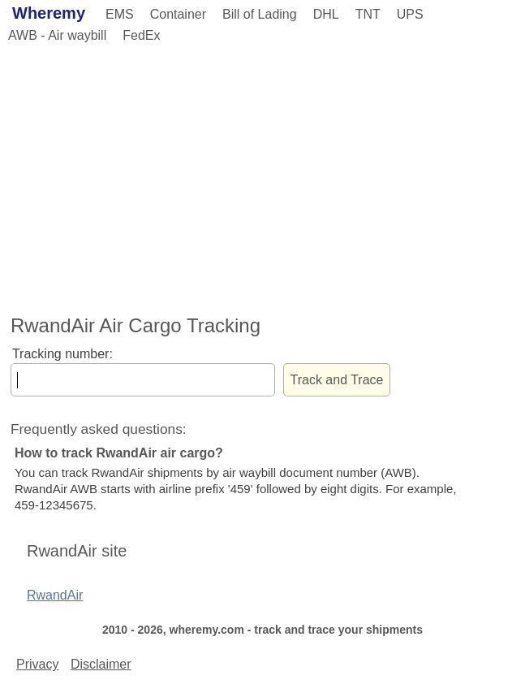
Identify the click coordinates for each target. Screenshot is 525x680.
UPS (410, 14)
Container (178, 14)
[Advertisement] (262, 176)
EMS (119, 14)
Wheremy (48, 13)
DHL (326, 14)
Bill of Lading (259, 14)
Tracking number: (62, 354)
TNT (368, 14)
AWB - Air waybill (57, 35)
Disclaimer (101, 664)
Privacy (37, 664)
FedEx (141, 35)
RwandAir (55, 595)
